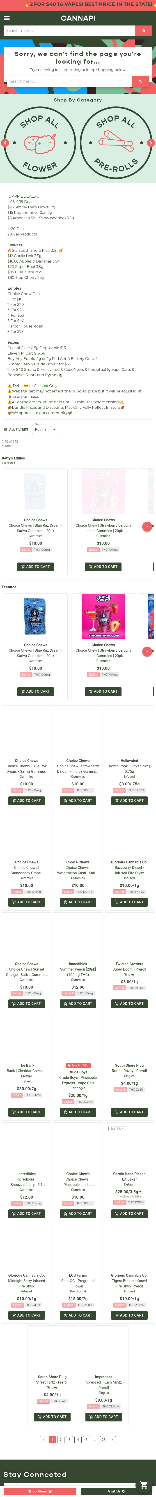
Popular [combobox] (41, 429)
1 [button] (52, 1390)
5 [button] (86, 1390)
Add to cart (35, 567)
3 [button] (69, 1390)
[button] (7, 18)
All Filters (16, 429)
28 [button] (103, 1390)
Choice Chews (35, 520)
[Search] (143, 30)
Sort (38, 424)
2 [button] (60, 1390)
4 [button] (78, 1390)
